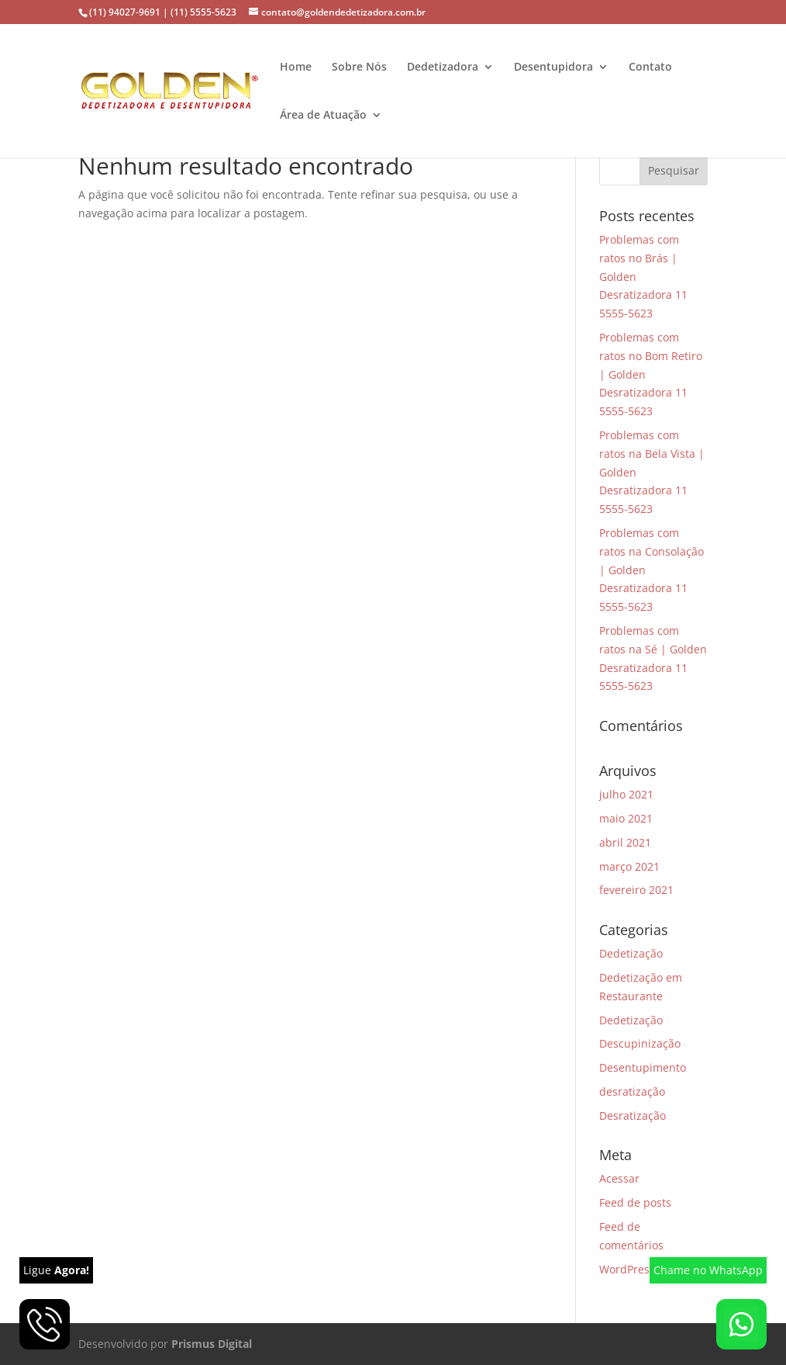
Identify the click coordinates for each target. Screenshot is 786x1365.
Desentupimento (642, 1067)
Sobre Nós (359, 67)
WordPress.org (637, 1269)
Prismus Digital (211, 1343)
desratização (632, 1091)
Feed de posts (635, 1202)
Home (296, 67)
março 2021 (629, 866)
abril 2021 (625, 842)
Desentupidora (553, 67)
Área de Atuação (323, 115)
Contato (650, 67)
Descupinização (640, 1043)
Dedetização (631, 953)
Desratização (632, 1115)
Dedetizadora (442, 67)
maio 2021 (626, 818)
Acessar (619, 1178)
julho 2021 (626, 794)
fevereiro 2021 (636, 889)
